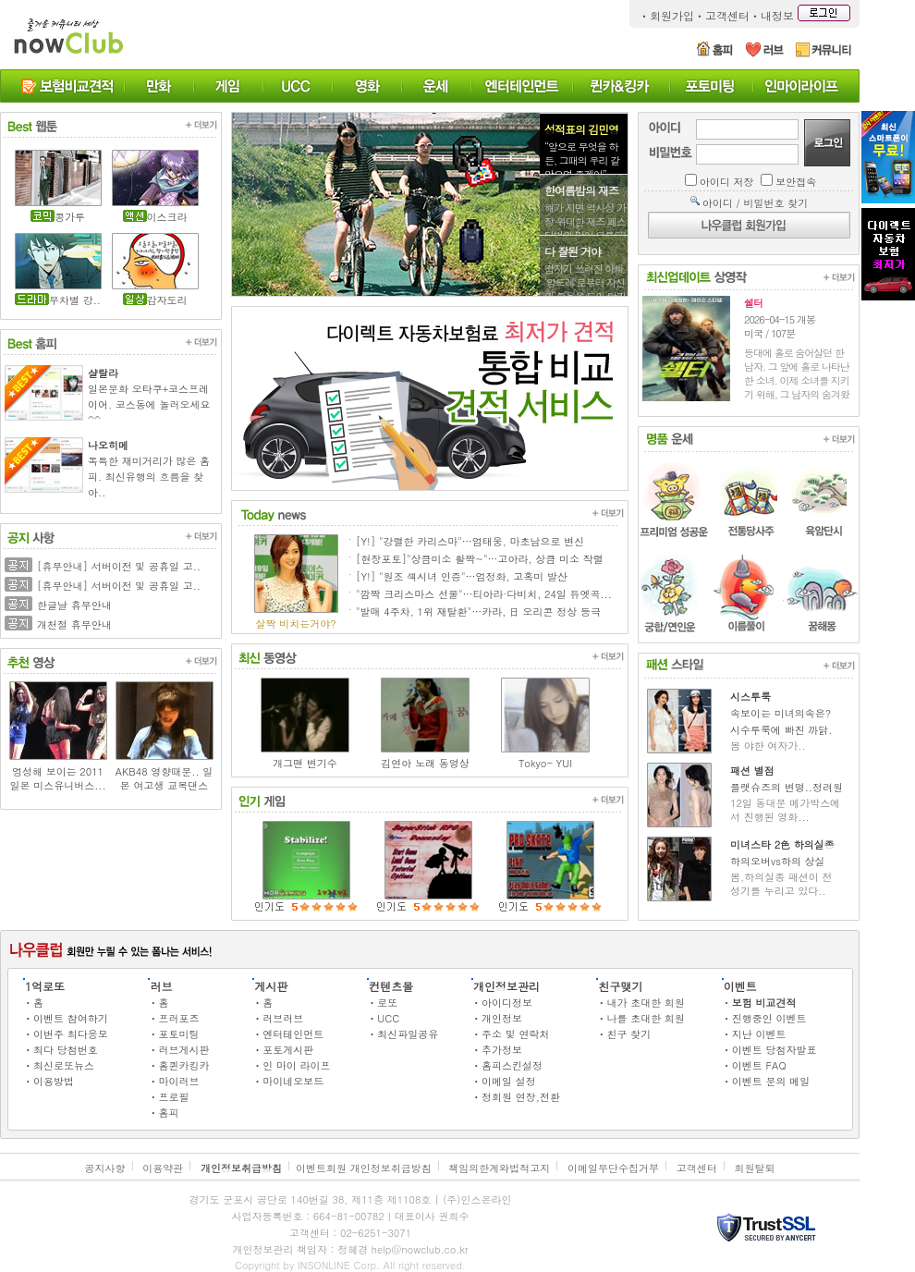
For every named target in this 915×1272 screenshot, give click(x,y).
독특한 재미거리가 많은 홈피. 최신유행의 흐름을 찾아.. (149, 476)
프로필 (173, 1097)
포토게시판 (287, 1050)
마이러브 (178, 1081)
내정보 (777, 15)
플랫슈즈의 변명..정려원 (786, 787)
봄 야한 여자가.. (768, 745)
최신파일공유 (407, 1034)
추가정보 (502, 1050)
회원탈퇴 (754, 1168)
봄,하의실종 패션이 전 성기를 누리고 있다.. (781, 884)
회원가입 (672, 15)
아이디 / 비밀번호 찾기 (755, 203)
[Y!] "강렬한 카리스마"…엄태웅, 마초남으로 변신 (470, 541)
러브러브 (282, 1018)
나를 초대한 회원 (645, 1018)
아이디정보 (507, 1002)
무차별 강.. (75, 300)
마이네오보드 (292, 1081)
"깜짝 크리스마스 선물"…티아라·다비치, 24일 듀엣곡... (484, 594)
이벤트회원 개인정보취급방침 (364, 1168)
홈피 (168, 1112)
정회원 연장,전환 (521, 1097)
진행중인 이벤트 (769, 1018)
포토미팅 (178, 1034)
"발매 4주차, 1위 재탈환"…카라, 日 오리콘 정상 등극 (478, 611)
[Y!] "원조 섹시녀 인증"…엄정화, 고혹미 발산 (461, 576)
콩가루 (70, 217)
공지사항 (105, 1168)
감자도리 (167, 300)
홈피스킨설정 (512, 1065)
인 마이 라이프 (296, 1065)
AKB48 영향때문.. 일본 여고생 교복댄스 (164, 778)
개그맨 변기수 (305, 763)
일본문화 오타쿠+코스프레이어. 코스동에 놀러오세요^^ (149, 404)
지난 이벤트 (759, 1034)
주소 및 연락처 (515, 1034)
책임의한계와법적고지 (499, 1168)
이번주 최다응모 (70, 1034)
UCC (388, 1018)
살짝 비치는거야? (295, 623)
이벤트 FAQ (759, 1065)
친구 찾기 (628, 1034)
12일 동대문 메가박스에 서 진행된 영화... (785, 810)
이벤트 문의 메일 (771, 1081)
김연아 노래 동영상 (425, 763)
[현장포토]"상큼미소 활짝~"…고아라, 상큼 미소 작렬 (480, 559)
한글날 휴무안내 (74, 605)
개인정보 (502, 1018)
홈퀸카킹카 (183, 1065)
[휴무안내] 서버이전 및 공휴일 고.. (119, 566)
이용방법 (53, 1081)
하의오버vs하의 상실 (777, 861)
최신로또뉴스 (63, 1065)
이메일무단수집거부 (613, 1168)
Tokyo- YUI (545, 763)
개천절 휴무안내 (74, 624)
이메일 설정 (509, 1081)
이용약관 (162, 1168)
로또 (387, 1002)
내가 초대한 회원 (645, 1002)
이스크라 (167, 217)
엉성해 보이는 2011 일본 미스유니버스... (57, 778)
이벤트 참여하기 (70, 1018)
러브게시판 (183, 1050)
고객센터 (727, 15)
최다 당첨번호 (65, 1050)
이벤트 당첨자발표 (774, 1050)
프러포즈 (178, 1018)
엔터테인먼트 (292, 1034)
